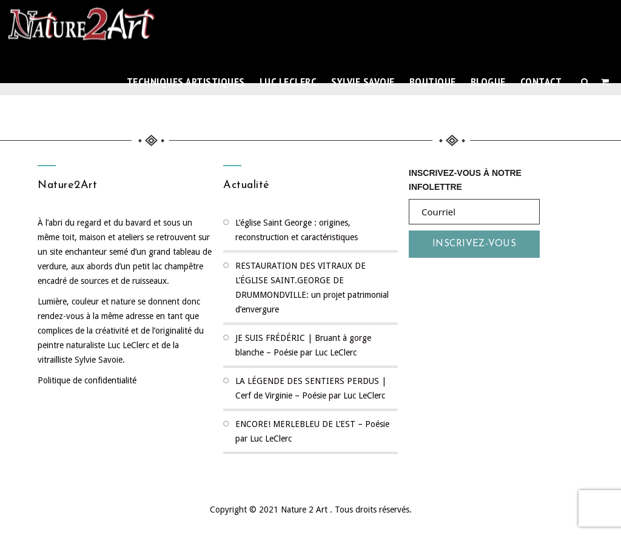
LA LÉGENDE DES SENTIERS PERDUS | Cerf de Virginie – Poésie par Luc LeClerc (310, 388)
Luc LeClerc (288, 82)
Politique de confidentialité (87, 380)
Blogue (488, 82)
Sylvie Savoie (363, 82)
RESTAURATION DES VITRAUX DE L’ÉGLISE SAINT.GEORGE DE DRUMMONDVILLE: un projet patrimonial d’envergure (312, 287)
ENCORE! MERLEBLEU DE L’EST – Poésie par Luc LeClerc (312, 431)
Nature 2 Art (305, 509)
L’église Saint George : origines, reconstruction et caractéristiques (296, 230)
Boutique (432, 82)
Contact (541, 82)
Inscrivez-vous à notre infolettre (465, 178)
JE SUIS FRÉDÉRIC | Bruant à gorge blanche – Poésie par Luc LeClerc (303, 345)
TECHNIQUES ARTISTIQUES (186, 82)
